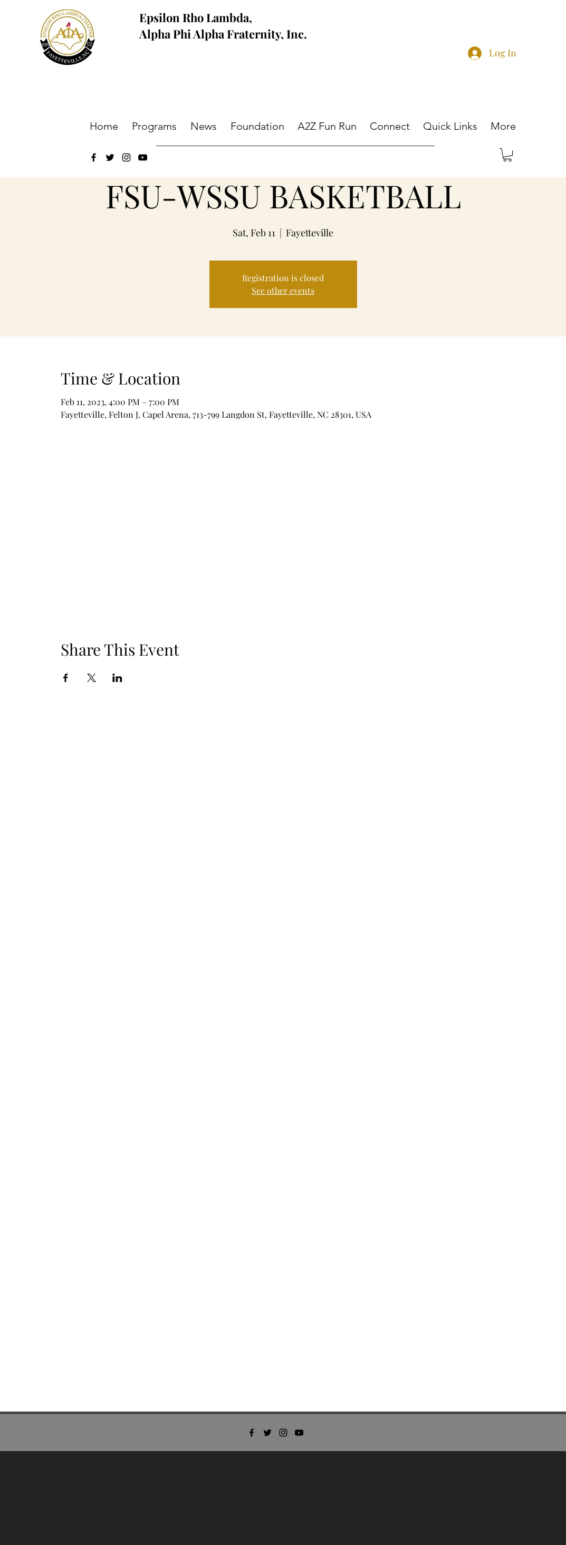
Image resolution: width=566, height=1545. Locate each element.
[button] (156, 126)
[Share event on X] (92, 678)
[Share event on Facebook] (66, 678)
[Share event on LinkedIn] (117, 678)
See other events (283, 290)
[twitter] (110, 157)
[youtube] (142, 157)
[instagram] (126, 157)
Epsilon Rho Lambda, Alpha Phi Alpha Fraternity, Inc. (223, 25)
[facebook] (93, 157)
